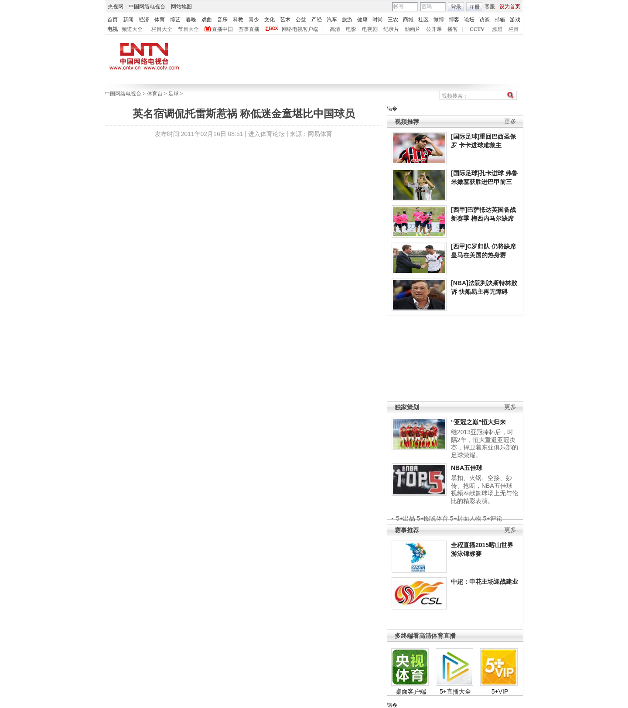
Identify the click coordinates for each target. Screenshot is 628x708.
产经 (316, 20)
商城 (408, 20)
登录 (456, 7)
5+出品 (405, 518)
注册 (474, 7)
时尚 (377, 20)
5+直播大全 (455, 691)
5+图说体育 (432, 518)
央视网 (115, 6)
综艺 (175, 20)
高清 (335, 29)
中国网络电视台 (147, 6)
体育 (159, 20)
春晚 (191, 20)
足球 (173, 94)
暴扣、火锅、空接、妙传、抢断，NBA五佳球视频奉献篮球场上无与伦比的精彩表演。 (484, 489)
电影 (351, 29)
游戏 (515, 20)
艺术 (285, 20)
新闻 (128, 20)
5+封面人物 (465, 518)
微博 (438, 20)
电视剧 (370, 29)
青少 (254, 20)
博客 (454, 20)
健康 (362, 20)
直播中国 (222, 29)
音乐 (222, 20)
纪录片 (391, 29)
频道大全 (132, 29)
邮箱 (500, 20)
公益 (301, 20)
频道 (497, 29)
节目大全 (188, 29)
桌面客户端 (411, 691)
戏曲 (206, 20)
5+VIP (500, 691)
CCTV (477, 29)
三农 (393, 20)
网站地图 (181, 6)
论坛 (469, 20)
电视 (112, 29)
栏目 (514, 29)
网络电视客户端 (300, 29)
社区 (423, 20)
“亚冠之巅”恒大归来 (478, 422)
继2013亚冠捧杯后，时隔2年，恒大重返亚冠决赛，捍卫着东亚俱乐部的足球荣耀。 (484, 444)
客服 (490, 6)
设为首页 (509, 6)
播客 (452, 29)
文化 (269, 20)
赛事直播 (249, 29)
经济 (144, 20)
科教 (238, 20)
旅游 (347, 20)
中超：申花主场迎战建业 (484, 581)
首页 (112, 20)
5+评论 (492, 518)
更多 (510, 121)
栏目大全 (161, 29)
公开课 (434, 29)
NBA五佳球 (466, 467)
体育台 (155, 94)
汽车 (332, 20)
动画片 (412, 29)
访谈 (484, 20)
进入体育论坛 (266, 133)
